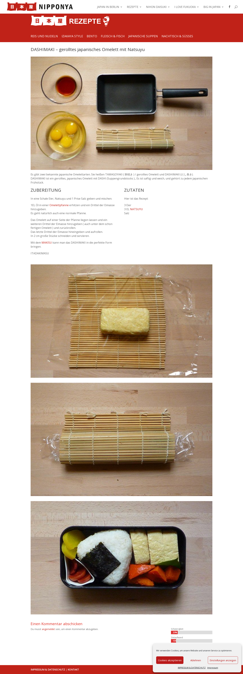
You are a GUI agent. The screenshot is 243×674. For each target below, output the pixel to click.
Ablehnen (195, 660)
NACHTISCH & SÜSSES (177, 36)
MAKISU (47, 242)
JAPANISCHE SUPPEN (143, 36)
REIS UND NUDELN (44, 36)
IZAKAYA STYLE (72, 36)
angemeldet (48, 629)
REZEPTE (132, 7)
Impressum (212, 667)
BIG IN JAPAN (211, 7)
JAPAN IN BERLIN (108, 7)
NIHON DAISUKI (156, 7)
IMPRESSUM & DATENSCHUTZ (192, 667)
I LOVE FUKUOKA (185, 7)
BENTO (92, 36)
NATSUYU (136, 209)
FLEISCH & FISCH (113, 36)
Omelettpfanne (59, 205)
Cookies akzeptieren (170, 660)
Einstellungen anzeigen (223, 660)
